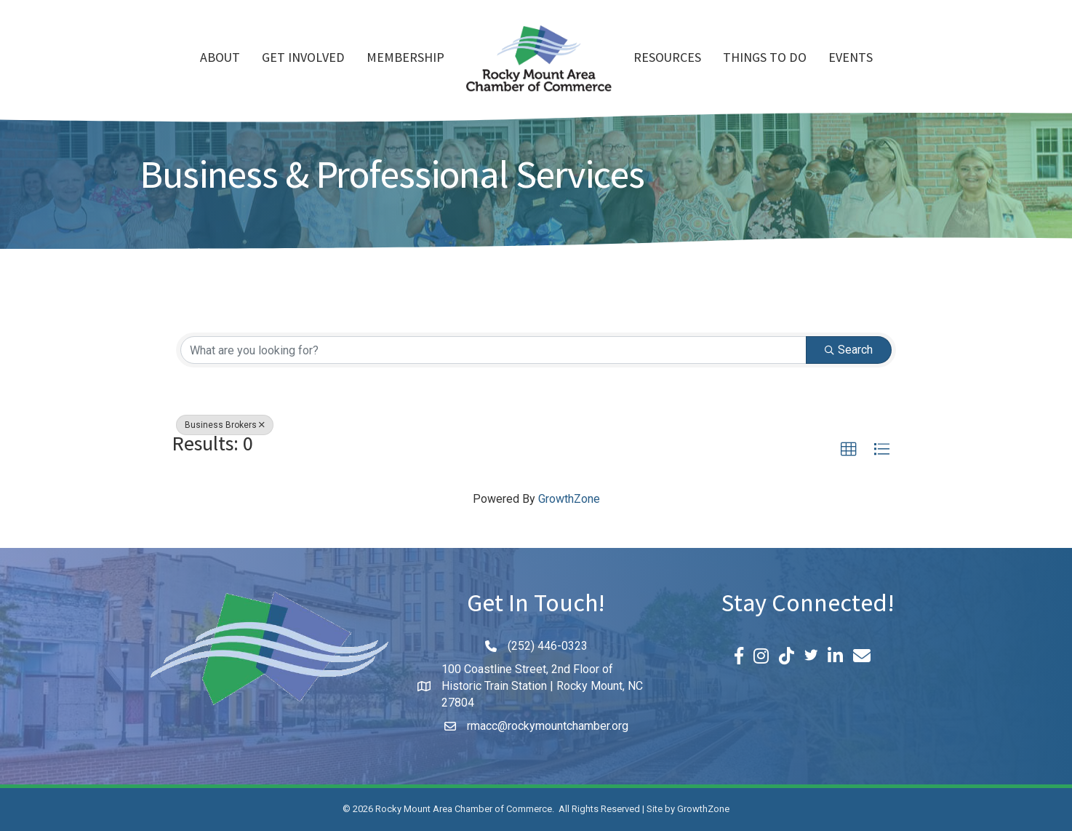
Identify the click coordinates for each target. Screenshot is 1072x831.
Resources (667, 58)
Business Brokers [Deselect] (225, 425)
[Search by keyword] (493, 350)
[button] (848, 449)
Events (850, 58)
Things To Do (765, 58)
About (220, 58)
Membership (405, 58)
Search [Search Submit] (849, 350)
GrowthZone (569, 499)
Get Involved (303, 58)
